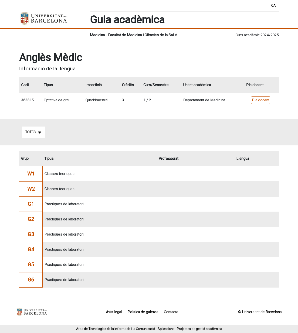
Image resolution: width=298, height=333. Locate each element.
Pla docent (260, 100)
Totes (33, 132)
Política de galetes (143, 312)
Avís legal (114, 312)
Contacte (171, 312)
